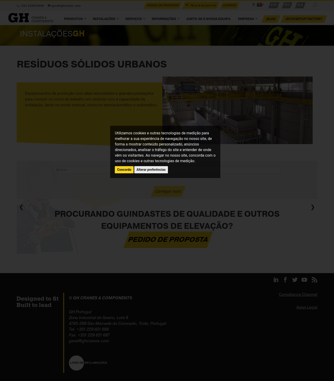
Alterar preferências (151, 169)
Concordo (124, 169)
